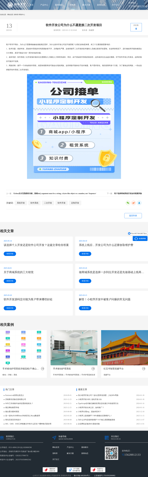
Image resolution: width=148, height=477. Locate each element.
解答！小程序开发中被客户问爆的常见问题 (104, 299)
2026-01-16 (140, 403)
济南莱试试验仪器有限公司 (15, 399)
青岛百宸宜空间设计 (13, 420)
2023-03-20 (68, 415)
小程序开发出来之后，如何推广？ (91, 407)
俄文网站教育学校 (12, 407)
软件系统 (34, 203)
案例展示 (59, 5)
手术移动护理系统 (62, 369)
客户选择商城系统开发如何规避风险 (128, 193)
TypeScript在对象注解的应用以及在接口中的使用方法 (98, 403)
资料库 (73, 5)
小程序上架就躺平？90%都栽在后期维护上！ (95, 416)
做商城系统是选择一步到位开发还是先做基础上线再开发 (111, 272)
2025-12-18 (140, 411)
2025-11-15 (140, 415)
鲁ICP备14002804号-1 (82, 476)
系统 (15, 375)
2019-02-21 (68, 403)
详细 (9, 375)
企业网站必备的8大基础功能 (89, 424)
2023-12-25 (68, 399)
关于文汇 (116, 5)
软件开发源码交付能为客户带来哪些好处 (28, 299)
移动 (4, 375)
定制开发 (75, 203)
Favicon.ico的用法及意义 (14, 395)
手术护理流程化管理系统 (90, 375)
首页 (32, 5)
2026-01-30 (140, 395)
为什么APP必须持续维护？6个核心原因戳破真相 (96, 420)
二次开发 (77, 49)
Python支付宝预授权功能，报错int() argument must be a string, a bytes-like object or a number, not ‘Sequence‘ (55, 193)
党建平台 (107, 375)
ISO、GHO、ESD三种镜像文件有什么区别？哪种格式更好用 (28, 424)
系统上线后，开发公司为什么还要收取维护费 (106, 245)
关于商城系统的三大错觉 (19, 272)
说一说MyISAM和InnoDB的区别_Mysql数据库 (22, 416)
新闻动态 (101, 5)
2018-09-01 (68, 395)
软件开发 (61, 203)
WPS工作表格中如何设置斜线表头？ (19, 403)
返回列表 (133, 216)
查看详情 (9, 254)
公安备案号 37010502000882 (104, 476)
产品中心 (44, 5)
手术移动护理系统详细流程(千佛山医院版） (21, 369)
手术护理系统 (58, 375)
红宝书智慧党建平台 (114, 369)
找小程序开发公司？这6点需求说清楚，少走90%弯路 (98, 395)
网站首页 (10, 14)
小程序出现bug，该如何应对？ (89, 412)
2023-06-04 (68, 424)
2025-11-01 (140, 424)
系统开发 (21, 203)
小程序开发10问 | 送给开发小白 (90, 399)
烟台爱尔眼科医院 (12, 412)
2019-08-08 (68, 411)
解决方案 (86, 5)
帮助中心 (22, 14)
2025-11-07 (140, 419)
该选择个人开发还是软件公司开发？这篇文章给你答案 (36, 245)
